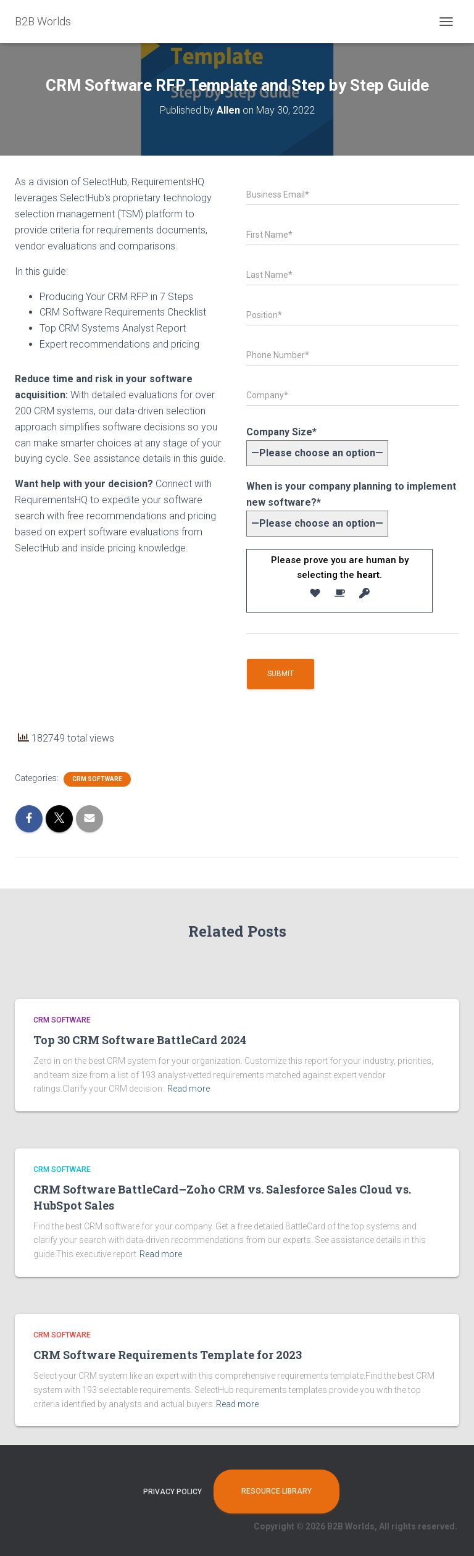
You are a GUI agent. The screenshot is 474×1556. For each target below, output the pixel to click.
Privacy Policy (172, 1491)
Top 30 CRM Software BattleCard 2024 (139, 1039)
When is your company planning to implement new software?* (351, 504)
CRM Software (97, 779)
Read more (188, 1089)
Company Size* (317, 442)
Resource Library (276, 1491)
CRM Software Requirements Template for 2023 (167, 1354)
